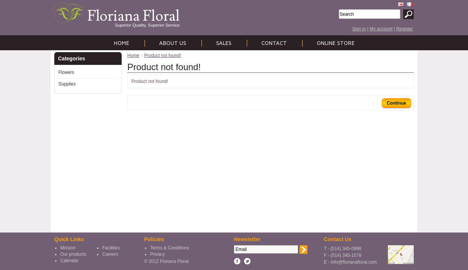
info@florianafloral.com (354, 262)
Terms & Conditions (169, 247)
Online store (336, 43)
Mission (68, 247)
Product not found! (162, 55)
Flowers (66, 72)
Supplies (67, 84)
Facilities (111, 247)
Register (404, 29)
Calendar (69, 260)
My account (381, 29)
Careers (110, 254)
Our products (73, 254)
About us (172, 43)
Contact (274, 43)
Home (121, 43)
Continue (396, 103)
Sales (223, 43)
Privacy (157, 254)
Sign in (359, 29)
